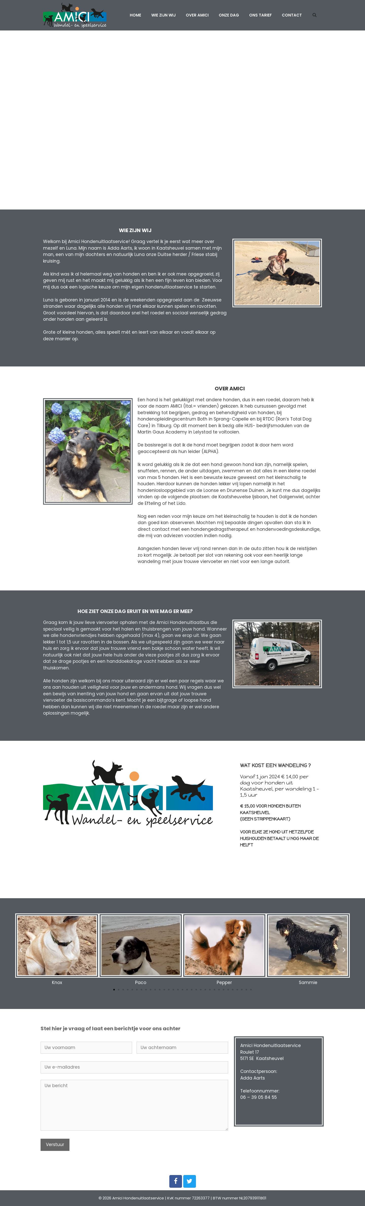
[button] (114, 989)
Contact (292, 15)
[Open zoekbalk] (314, 15)
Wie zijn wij (163, 15)
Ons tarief (260, 15)
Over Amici (197, 15)
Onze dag (229, 15)
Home (135, 15)
